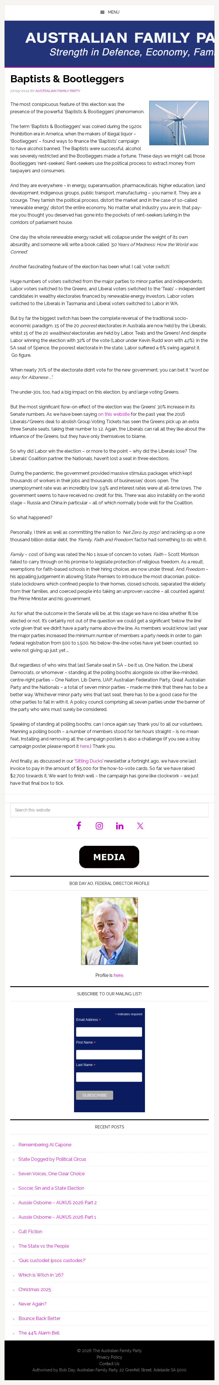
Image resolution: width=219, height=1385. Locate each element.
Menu (113, 12)
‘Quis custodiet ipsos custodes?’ (52, 1260)
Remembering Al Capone (44, 1144)
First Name (86, 1042)
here (84, 746)
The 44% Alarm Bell (39, 1333)
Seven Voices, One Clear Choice (51, 1173)
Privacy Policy (109, 1357)
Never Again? (32, 1304)
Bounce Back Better (39, 1318)
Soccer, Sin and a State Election (51, 1188)
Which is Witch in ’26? (41, 1275)
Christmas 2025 (34, 1289)
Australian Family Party (109, 44)
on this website (114, 414)
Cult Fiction (30, 1231)
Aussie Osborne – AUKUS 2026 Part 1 (57, 1217)
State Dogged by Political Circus (52, 1159)
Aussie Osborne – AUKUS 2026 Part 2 (57, 1202)
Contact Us (109, 1363)
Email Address (88, 1020)
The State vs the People (43, 1246)
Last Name (85, 1065)
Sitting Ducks (88, 761)
